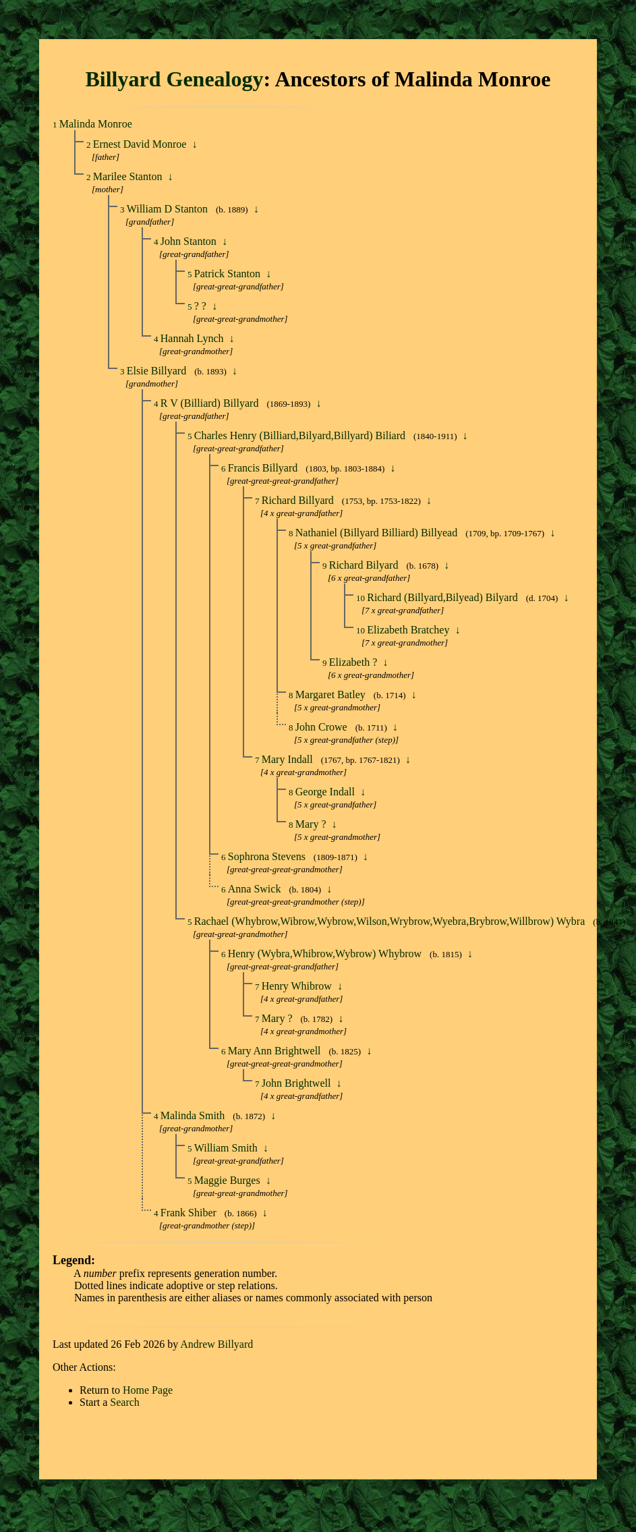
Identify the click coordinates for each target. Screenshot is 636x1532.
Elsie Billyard (158, 370)
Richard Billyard (299, 500)
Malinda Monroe (95, 124)
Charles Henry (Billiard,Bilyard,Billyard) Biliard (301, 435)
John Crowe (322, 727)
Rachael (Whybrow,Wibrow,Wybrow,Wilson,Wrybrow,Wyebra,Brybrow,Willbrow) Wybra (391, 921)
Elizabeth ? (354, 662)
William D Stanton (168, 209)
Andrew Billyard (216, 1344)
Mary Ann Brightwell (276, 1050)
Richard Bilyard (365, 565)
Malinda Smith (194, 1115)
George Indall (326, 791)
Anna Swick (256, 889)
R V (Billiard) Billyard (211, 403)
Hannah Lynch (194, 338)
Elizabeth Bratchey (409, 629)
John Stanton (190, 241)
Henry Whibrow (298, 986)
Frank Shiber (190, 1212)
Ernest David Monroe (141, 144)
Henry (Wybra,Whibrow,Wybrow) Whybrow (326, 953)
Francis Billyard (264, 468)
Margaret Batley (331, 694)
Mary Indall (289, 759)
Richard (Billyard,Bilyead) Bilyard (444, 597)
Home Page (148, 1390)
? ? (201, 306)
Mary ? (312, 824)
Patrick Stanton (228, 273)
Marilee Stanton (129, 176)
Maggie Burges (228, 1180)
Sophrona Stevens (268, 856)
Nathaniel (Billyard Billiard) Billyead (377, 532)
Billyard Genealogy (174, 79)
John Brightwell (298, 1083)
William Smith (227, 1148)
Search (125, 1402)
